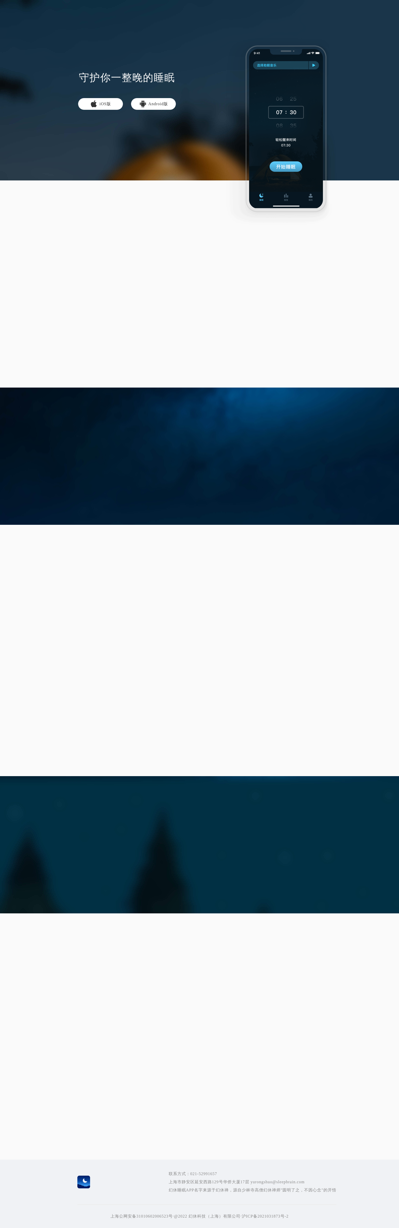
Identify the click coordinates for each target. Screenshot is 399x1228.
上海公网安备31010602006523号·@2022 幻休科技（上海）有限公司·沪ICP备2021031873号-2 (199, 1216)
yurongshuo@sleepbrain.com (277, 1182)
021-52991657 (203, 1174)
